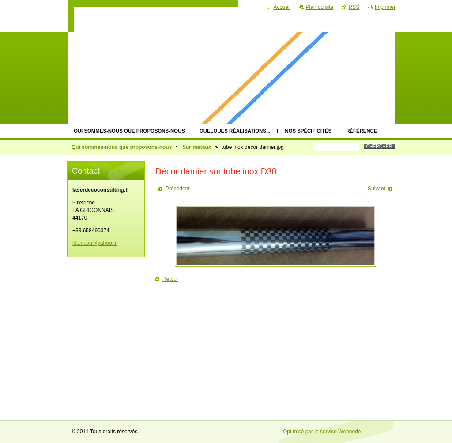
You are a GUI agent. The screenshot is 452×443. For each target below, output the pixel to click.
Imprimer (385, 7)
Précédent (178, 189)
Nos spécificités (308, 130)
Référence (361, 130)
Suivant (376, 189)
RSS (354, 7)
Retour (170, 279)
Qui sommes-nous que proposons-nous (129, 130)
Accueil (282, 7)
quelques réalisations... (235, 130)
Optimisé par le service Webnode (322, 431)
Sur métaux (196, 147)
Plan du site (320, 7)
